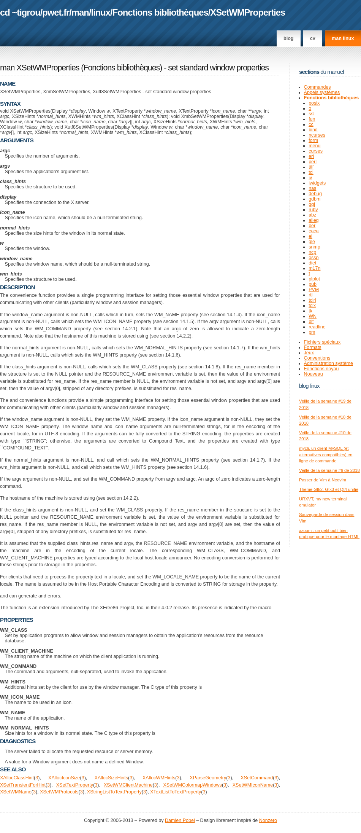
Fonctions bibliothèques (160, 12)
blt (311, 321)
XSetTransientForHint (23, 785)
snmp (314, 247)
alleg (313, 220)
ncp (312, 252)
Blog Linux (309, 385)
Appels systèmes (322, 92)
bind (313, 129)
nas (312, 188)
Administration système (328, 363)
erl (311, 156)
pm (312, 332)
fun (312, 119)
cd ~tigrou (20, 12)
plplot (314, 279)
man (80, 12)
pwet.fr (55, 12)
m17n (314, 268)
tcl (311, 172)
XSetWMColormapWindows (192, 785)
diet (312, 263)
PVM (314, 289)
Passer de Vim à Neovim (322, 480)
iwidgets (317, 183)
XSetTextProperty (74, 785)
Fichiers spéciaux (322, 342)
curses (316, 151)
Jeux (309, 352)
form (313, 140)
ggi (312, 204)
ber (312, 225)
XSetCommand (257, 777)
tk (310, 311)
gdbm (314, 199)
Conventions (317, 358)
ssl (311, 113)
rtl (310, 295)
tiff (311, 167)
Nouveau (313, 374)
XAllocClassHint (17, 777)
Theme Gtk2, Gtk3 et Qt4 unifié (328, 489)
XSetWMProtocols (59, 792)
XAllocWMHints (158, 777)
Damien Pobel (180, 820)
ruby (313, 209)
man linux (343, 38)
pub (313, 284)
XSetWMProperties (247, 12)
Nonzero (268, 820)
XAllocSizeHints (111, 777)
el (310, 236)
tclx (312, 305)
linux (101, 12)
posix (314, 103)
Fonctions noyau (321, 368)
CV (312, 38)
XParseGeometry (208, 777)
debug (315, 193)
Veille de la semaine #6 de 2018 (329, 470)
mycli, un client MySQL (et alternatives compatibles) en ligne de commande (325, 454)
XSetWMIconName (253, 785)
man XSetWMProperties (39, 67)
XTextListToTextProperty (175, 792)
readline (317, 327)
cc (311, 124)
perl (313, 161)
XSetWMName (16, 792)
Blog (288, 38)
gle (312, 241)
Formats (312, 347)
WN (313, 316)
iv (310, 177)
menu (314, 145)
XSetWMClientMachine (128, 785)
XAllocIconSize (64, 777)
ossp (313, 257)
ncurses (317, 135)
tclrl (312, 300)
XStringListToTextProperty (114, 792)
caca (313, 231)
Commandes (317, 87)
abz (312, 215)
